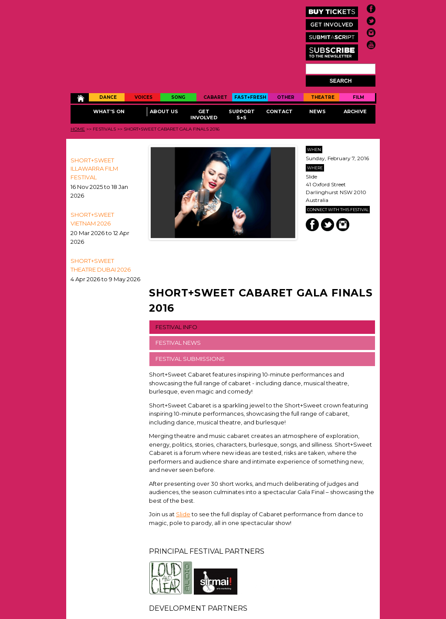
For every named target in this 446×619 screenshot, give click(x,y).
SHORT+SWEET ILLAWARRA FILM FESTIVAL (94, 169)
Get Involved (203, 114)
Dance (108, 97)
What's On (109, 111)
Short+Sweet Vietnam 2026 (92, 219)
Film (358, 97)
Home (80, 98)
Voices (143, 97)
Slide (183, 514)
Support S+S (242, 114)
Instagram (342, 224)
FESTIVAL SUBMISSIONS (190, 358)
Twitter (327, 224)
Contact (279, 111)
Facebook (312, 224)
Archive (355, 111)
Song (178, 97)
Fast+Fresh (250, 97)
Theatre (322, 97)
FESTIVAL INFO (176, 326)
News (317, 111)
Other (285, 97)
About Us (164, 111)
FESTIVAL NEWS (178, 342)
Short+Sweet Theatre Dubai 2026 (101, 265)
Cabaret (215, 97)
